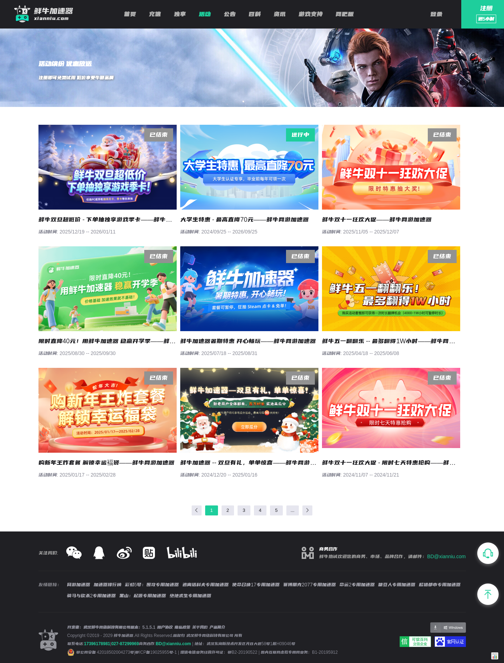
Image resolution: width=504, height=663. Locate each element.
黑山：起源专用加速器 (142, 595)
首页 (130, 14)
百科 (255, 14)
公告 (230, 14)
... (293, 510)
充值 (155, 14)
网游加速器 (78, 584)
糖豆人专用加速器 (396, 584)
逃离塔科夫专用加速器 (205, 584)
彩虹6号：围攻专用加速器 (152, 584)
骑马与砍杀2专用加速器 (91, 595)
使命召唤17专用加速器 (256, 584)
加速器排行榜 (107, 584)
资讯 (280, 14)
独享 (180, 14)
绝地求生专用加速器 (190, 595)
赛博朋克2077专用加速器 (309, 584)
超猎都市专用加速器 (440, 584)
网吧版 (345, 14)
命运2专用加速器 (357, 584)
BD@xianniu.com (446, 556)
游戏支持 (310, 14)
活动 (205, 14)
